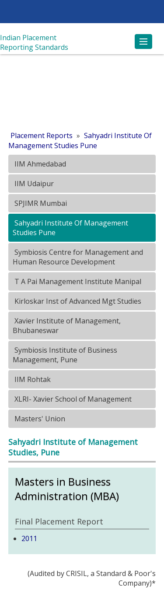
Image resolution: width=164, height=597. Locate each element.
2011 (29, 538)
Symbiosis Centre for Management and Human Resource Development (78, 257)
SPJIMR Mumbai (40, 203)
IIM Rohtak (32, 379)
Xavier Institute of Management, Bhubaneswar (67, 325)
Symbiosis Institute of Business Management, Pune (65, 354)
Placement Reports (41, 135)
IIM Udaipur (33, 183)
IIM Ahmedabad (39, 164)
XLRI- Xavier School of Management (72, 399)
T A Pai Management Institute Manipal (77, 281)
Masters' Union (39, 418)
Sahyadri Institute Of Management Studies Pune (80, 140)
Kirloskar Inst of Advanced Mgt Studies (77, 301)
